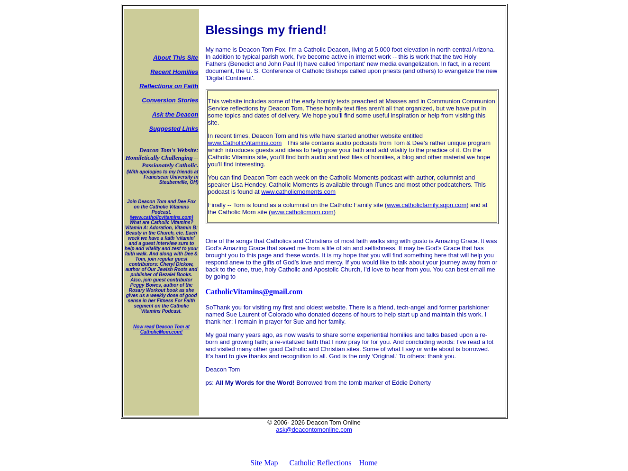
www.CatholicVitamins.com (245, 142)
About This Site (175, 57)
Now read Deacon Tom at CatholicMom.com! (161, 329)
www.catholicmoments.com (298, 191)
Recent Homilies (174, 71)
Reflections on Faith (168, 86)
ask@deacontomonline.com (314, 429)
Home (368, 463)
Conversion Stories (170, 100)
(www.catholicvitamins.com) (161, 217)
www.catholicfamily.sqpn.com (426, 204)
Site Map (264, 463)
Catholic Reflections (321, 463)
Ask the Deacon (175, 114)
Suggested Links (173, 128)
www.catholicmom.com (302, 212)
